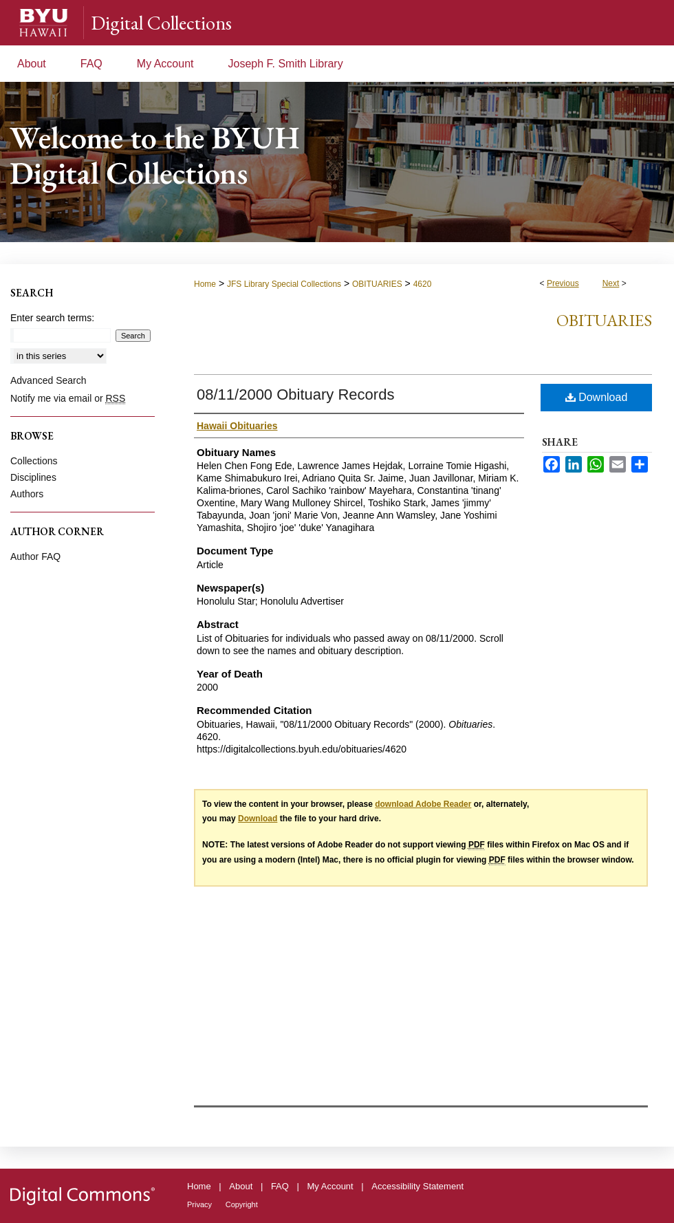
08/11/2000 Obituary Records (295, 394)
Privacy (199, 1204)
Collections (33, 460)
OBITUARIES (377, 284)
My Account (330, 1186)
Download (596, 397)
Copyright (242, 1204)
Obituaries (604, 320)
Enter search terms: (52, 317)
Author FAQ (35, 556)
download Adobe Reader (423, 804)
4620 (422, 284)
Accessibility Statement (417, 1186)
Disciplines (33, 477)
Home (205, 284)
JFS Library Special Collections (284, 284)
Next (611, 283)
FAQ (280, 1186)
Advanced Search (48, 380)
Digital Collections (161, 22)
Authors (26, 493)
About (240, 1186)
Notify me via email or (67, 398)
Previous (563, 283)
